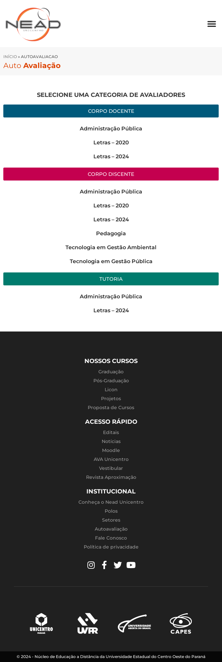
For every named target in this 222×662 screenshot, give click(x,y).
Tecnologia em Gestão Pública (111, 261)
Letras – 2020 (111, 142)
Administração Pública (111, 128)
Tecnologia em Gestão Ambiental (111, 247)
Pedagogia (111, 233)
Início (10, 56)
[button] (212, 24)
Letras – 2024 (111, 156)
